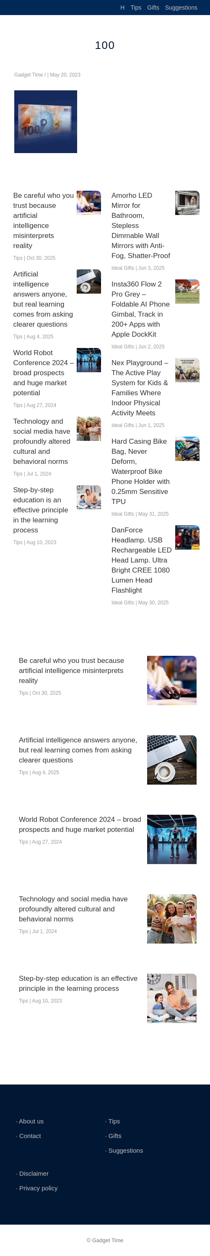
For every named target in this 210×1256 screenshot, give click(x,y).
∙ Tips (112, 1121)
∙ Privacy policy (37, 1188)
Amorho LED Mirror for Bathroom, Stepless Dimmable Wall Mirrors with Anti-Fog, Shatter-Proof (140, 226)
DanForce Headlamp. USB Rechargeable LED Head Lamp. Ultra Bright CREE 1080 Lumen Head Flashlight (141, 560)
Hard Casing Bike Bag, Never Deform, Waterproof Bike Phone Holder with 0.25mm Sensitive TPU (140, 471)
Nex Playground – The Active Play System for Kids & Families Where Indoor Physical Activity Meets (139, 388)
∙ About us (30, 1121)
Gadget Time (28, 75)
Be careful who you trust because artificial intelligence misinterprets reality (43, 221)
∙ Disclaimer (32, 1173)
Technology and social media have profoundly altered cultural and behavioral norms (41, 441)
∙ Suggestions (124, 1150)
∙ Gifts (113, 1135)
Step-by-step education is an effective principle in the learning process (40, 510)
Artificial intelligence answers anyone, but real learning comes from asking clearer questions (43, 299)
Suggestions (181, 7)
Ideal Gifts (122, 268)
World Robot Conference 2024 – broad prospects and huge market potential (43, 373)
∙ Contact (28, 1135)
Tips (135, 7)
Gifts (153, 7)
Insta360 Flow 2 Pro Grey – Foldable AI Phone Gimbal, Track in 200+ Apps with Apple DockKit (140, 309)
